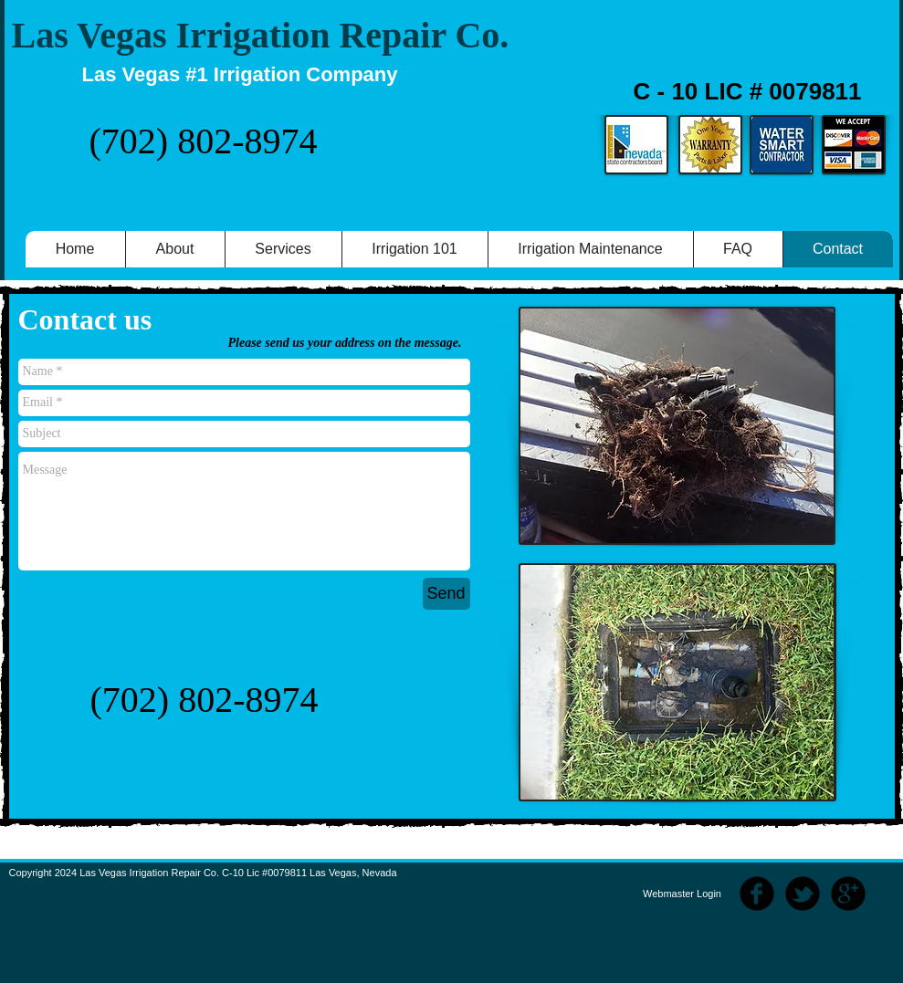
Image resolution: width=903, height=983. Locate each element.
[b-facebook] (757, 893)
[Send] (446, 594)
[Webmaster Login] (682, 894)
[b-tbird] (802, 893)
